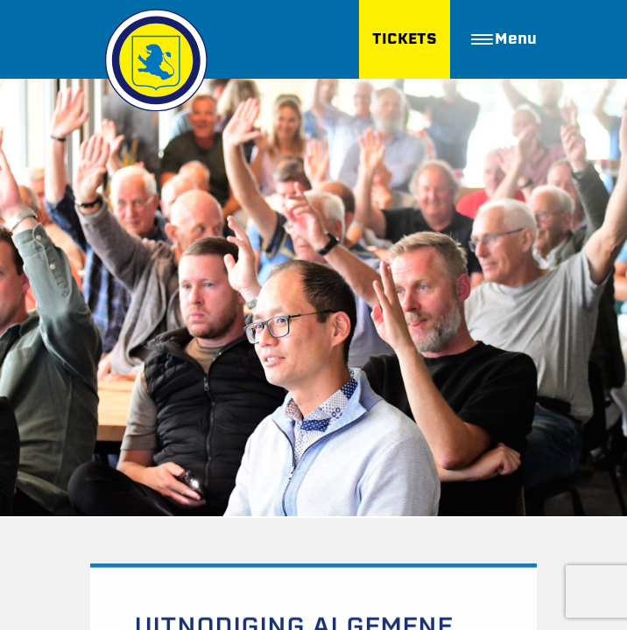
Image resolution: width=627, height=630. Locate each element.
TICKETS (404, 39)
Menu (504, 39)
